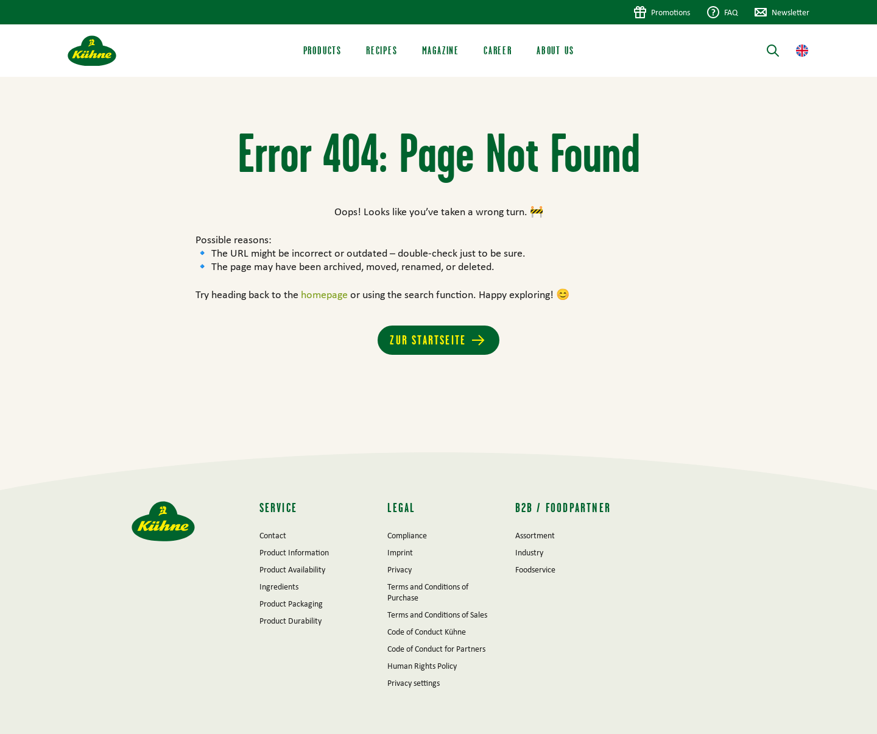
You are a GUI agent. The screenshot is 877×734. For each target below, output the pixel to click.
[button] (802, 50)
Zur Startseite (428, 339)
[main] (438, 264)
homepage (325, 294)
